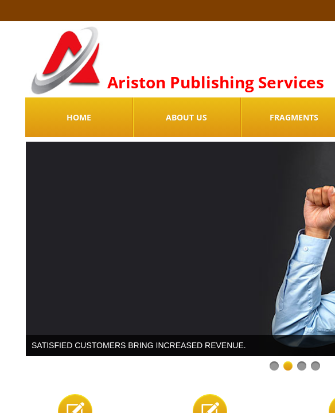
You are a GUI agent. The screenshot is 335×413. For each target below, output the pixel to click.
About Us (186, 117)
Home (79, 117)
